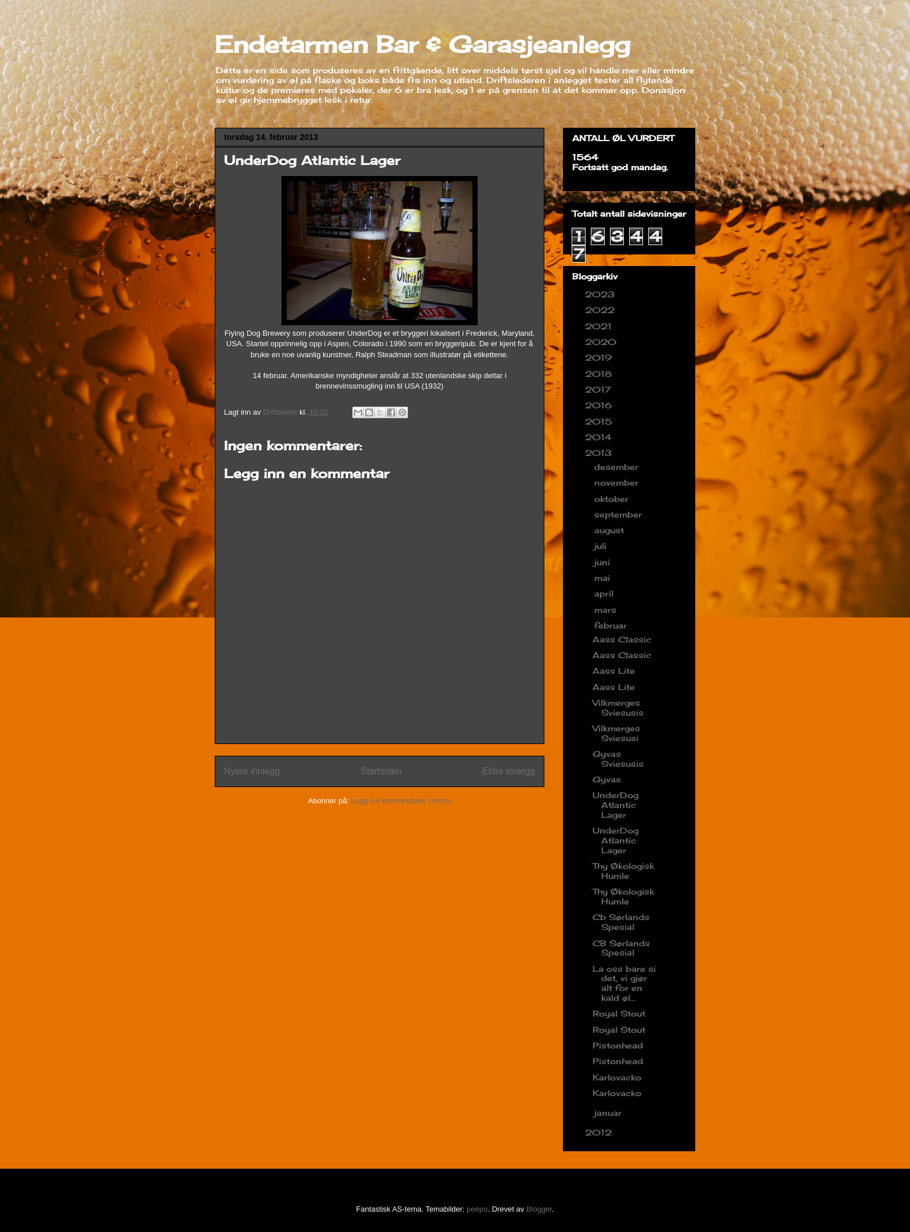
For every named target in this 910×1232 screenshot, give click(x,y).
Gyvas (607, 779)
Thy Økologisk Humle (623, 871)
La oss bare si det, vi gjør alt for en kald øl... (624, 983)
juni (603, 562)
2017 (599, 389)
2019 (600, 357)
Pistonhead (618, 1045)
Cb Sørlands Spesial (621, 922)
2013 (600, 453)
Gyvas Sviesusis (618, 758)
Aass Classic (622, 639)
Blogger (539, 1209)
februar (612, 625)
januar (609, 1113)
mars (606, 610)
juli (601, 546)
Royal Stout (619, 1013)
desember (617, 467)
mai (603, 578)
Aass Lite (614, 671)
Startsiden (380, 771)
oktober (612, 499)
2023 (601, 294)
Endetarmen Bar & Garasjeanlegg (422, 44)
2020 (602, 342)
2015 (600, 421)
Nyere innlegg (252, 771)
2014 (600, 437)
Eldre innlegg (508, 771)
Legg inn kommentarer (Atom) (401, 800)
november (617, 482)
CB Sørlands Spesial (621, 948)
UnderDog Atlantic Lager (615, 805)
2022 (601, 310)
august (610, 530)
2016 (600, 405)
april (605, 593)
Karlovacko (617, 1077)
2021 (600, 326)
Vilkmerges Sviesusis (618, 707)
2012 (600, 1132)
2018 (600, 374)
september (619, 514)
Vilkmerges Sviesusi (616, 733)
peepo (477, 1209)
